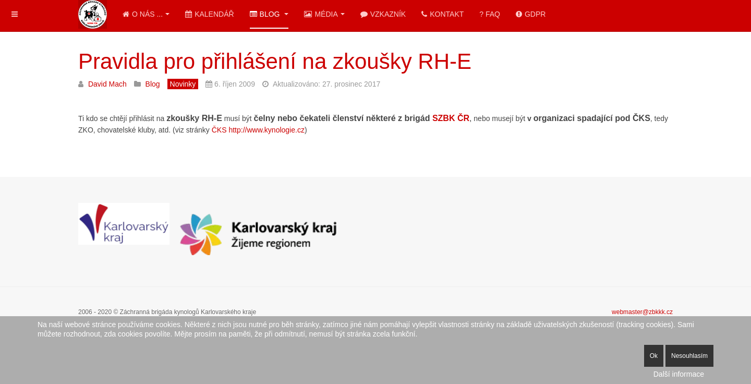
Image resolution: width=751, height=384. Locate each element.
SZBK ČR (450, 118)
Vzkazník (383, 14)
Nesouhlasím (689, 355)
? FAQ (489, 14)
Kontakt (442, 14)
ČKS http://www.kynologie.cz (258, 130)
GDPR (531, 14)
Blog (269, 14)
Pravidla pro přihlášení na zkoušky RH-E (274, 61)
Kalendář (209, 14)
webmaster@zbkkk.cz (642, 312)
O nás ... (146, 14)
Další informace (678, 374)
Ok (654, 355)
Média (324, 14)
